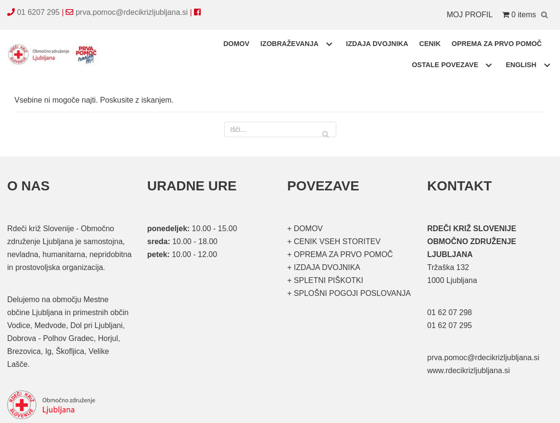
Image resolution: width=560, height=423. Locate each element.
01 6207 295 (38, 12)
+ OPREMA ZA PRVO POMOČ (340, 254)
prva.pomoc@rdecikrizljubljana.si (132, 12)
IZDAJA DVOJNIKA (377, 43)
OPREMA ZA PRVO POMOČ (497, 43)
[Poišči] (544, 14)
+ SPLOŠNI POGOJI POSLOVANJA (349, 293)
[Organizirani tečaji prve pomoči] (55, 55)
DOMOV (236, 43)
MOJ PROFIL (469, 15)
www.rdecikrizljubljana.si (468, 370)
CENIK (430, 43)
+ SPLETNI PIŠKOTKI (325, 280)
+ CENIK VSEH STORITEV (334, 241)
